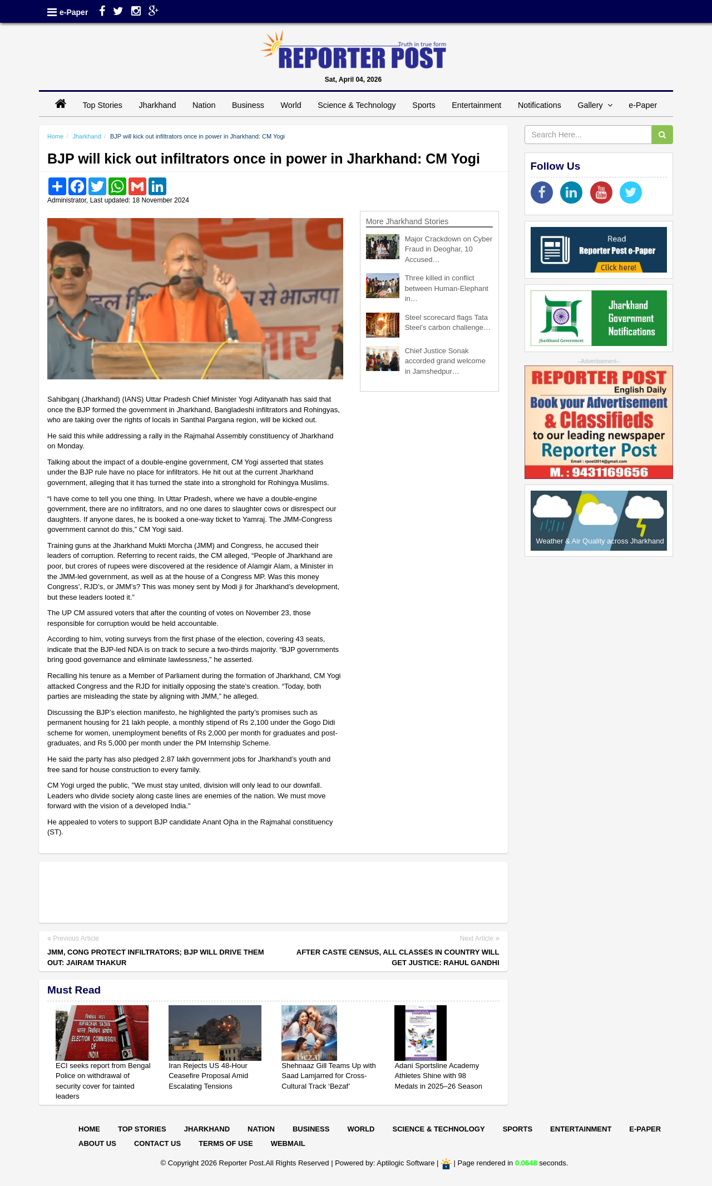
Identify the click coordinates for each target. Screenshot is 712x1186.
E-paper (645, 1129)
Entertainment (476, 105)
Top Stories (102, 105)
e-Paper (74, 12)
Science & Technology (356, 105)
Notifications (539, 105)
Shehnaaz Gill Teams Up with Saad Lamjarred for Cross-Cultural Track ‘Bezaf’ (328, 1075)
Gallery (594, 105)
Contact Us (157, 1143)
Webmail (288, 1143)
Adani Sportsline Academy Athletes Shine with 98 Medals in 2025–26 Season (438, 1075)
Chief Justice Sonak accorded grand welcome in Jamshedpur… (445, 361)
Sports (423, 105)
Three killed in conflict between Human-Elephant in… (446, 288)
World (291, 105)
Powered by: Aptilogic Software (384, 1163)
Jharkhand (157, 105)
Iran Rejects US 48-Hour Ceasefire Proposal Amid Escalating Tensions (208, 1075)
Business (248, 105)
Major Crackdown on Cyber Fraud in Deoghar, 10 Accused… (449, 249)
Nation (203, 105)
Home (55, 136)
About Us (97, 1143)
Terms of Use (226, 1143)
